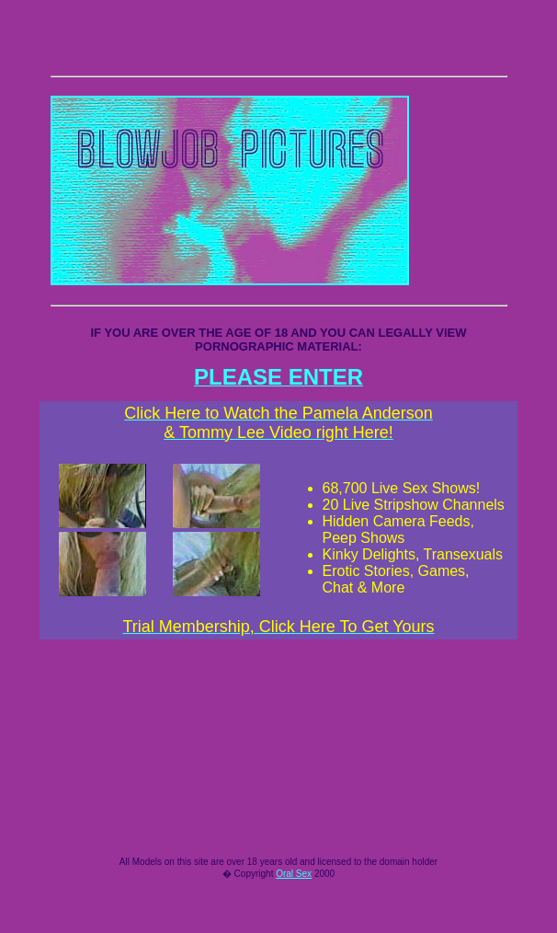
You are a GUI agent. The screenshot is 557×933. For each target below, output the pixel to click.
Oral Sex (294, 912)
